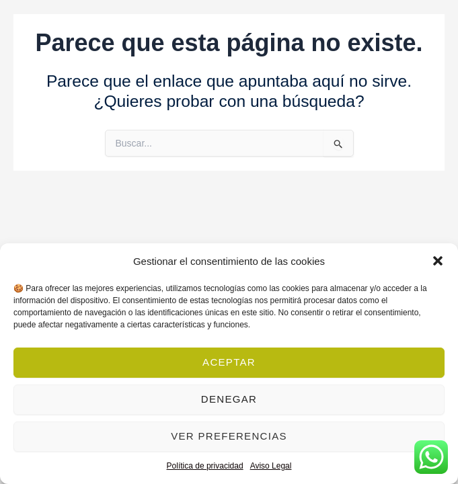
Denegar (229, 399)
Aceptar (229, 362)
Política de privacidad (205, 466)
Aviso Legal (271, 466)
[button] (438, 261)
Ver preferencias (229, 436)
